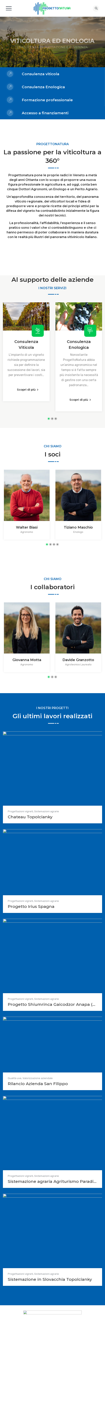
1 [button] (48, 418)
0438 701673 (58, 1355)
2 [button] (52, 418)
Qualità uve (14, 1078)
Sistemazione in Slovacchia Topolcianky (50, 1279)
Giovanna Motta (26, 660)
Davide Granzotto (78, 660)
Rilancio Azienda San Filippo (38, 1083)
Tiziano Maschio (78, 527)
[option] (26, 351)
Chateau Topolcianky (30, 816)
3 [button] (55, 418)
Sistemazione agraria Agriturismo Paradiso (52, 1181)
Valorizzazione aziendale (38, 1078)
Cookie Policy (62, 1367)
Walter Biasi (27, 527)
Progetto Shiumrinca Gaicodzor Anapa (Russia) (52, 1004)
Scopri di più (26, 389)
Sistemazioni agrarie (46, 811)
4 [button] (57, 544)
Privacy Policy (43, 1367)
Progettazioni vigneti (20, 811)
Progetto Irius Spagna (31, 906)
